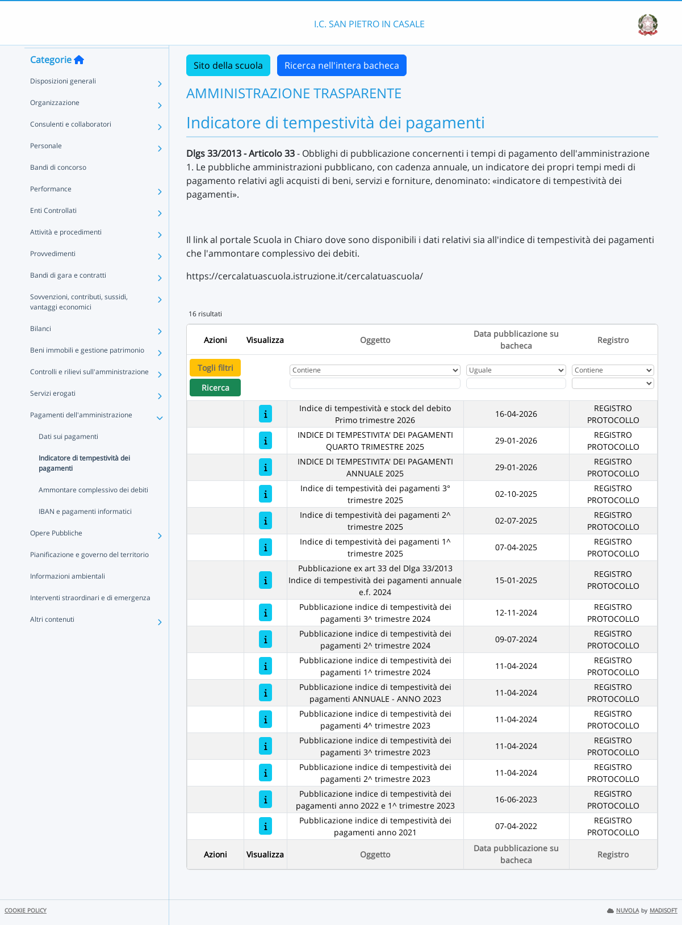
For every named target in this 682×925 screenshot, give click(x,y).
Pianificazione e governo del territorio (89, 575)
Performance (51, 209)
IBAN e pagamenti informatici (85, 532)
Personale (46, 166)
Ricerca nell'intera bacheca (341, 65)
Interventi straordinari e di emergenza (90, 618)
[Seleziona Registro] (613, 383)
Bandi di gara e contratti (68, 295)
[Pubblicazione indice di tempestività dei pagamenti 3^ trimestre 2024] (265, 612)
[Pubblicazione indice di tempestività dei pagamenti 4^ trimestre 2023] (265, 719)
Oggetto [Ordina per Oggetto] (375, 339)
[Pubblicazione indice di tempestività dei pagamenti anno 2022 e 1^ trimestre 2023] (265, 799)
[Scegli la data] (516, 383)
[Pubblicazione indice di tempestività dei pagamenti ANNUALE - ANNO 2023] (265, 692)
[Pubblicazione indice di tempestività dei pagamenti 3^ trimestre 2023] (265, 746)
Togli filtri (215, 367)
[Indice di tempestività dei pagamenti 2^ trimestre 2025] (265, 520)
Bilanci (40, 349)
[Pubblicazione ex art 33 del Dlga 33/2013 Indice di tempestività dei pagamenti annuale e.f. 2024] (265, 580)
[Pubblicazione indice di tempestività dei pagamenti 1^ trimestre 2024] (265, 666)
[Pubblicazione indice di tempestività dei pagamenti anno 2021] (265, 826)
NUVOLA (623, 910)
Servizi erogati (53, 413)
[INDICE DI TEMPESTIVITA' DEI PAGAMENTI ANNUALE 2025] (265, 467)
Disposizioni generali (63, 101)
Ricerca (215, 387)
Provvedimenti (53, 274)
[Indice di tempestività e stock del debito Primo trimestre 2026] (265, 413)
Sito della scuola (228, 65)
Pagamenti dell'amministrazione (81, 435)
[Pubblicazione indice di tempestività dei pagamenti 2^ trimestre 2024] (265, 639)
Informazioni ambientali (67, 596)
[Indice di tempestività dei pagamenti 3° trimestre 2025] (265, 494)
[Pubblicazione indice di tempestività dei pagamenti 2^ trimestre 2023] (265, 772)
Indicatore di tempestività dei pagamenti (84, 483)
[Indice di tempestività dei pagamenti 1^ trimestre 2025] (265, 547)
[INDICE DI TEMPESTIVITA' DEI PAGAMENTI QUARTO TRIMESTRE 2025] (265, 440)
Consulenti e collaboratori (70, 144)
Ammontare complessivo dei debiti (93, 510)
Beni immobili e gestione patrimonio (87, 370)
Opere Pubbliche (56, 553)
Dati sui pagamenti (68, 457)
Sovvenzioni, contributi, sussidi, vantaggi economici (79, 322)
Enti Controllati (53, 231)
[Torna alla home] (79, 80)
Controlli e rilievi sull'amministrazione (89, 392)
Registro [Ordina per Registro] (613, 339)
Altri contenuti (52, 639)
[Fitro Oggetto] (375, 383)
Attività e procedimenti (66, 252)
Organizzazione (55, 123)
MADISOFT (663, 910)
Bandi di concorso (58, 187)
